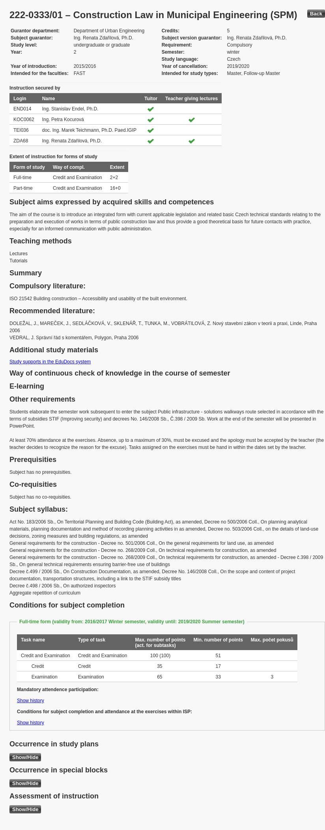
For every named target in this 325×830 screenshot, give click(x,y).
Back (316, 14)
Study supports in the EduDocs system (50, 362)
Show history (30, 700)
